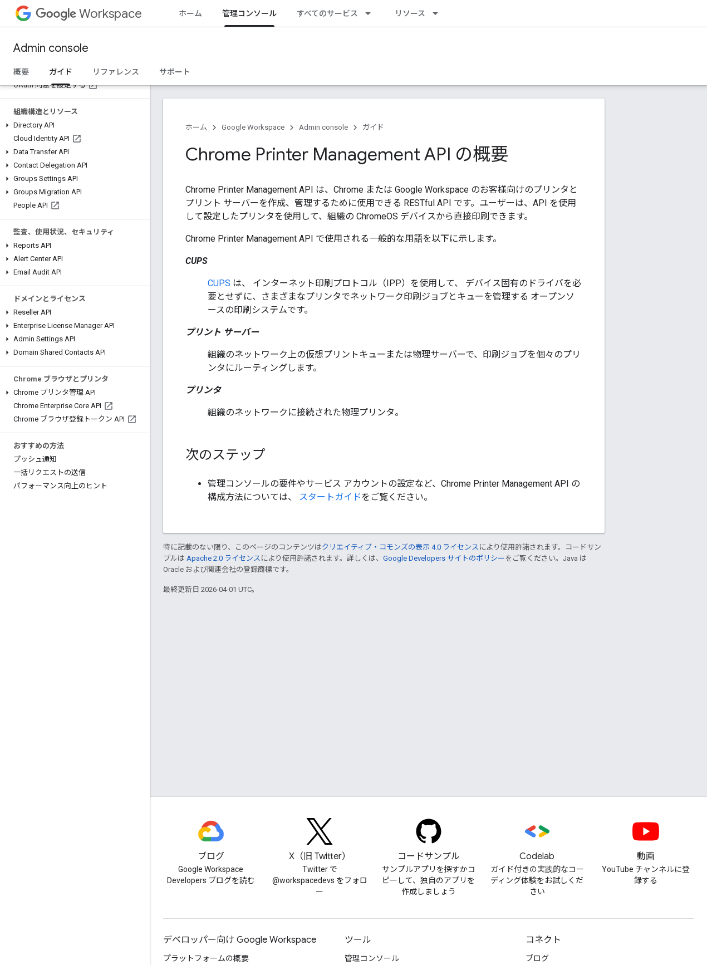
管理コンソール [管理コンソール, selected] (249, 13)
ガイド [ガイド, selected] (60, 72)
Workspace (89, 13)
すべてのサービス (327, 13)
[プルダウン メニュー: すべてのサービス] (371, 13)
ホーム (190, 13)
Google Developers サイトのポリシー (444, 558)
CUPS (219, 283)
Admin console (51, 48)
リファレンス (115, 72)
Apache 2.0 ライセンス (223, 558)
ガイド (373, 127)
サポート (174, 72)
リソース (410, 13)
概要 (21, 72)
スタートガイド (330, 497)
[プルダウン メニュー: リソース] (438, 13)
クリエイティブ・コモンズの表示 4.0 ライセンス (400, 547)
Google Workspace (253, 127)
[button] (72, 125)
